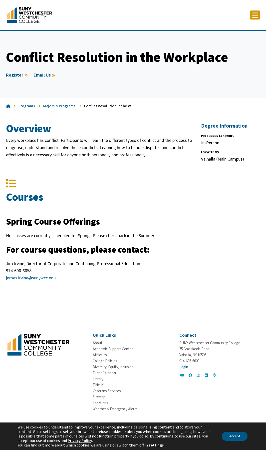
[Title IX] (98, 385)
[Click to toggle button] (255, 15)
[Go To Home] (29, 15)
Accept (234, 436)
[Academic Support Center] (113, 349)
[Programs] (29, 106)
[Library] (98, 379)
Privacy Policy (80, 440)
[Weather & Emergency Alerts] (115, 409)
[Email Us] (44, 75)
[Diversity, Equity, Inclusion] (113, 367)
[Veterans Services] (107, 391)
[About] (97, 343)
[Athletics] (100, 355)
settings (156, 445)
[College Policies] (105, 361)
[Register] (17, 75)
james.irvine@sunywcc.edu (31, 278)
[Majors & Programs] (62, 106)
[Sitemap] (99, 397)
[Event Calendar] (104, 373)
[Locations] (100, 403)
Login (183, 367)
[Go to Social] (182, 375)
